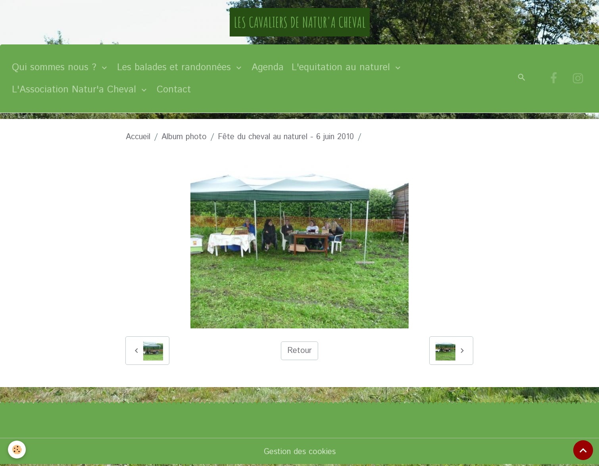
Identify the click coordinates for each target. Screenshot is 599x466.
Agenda (268, 67)
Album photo (184, 137)
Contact (174, 89)
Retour (299, 351)
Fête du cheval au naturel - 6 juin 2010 (286, 137)
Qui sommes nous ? (56, 67)
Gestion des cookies (300, 452)
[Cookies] (17, 449)
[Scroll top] (583, 450)
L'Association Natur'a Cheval (75, 89)
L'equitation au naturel (342, 67)
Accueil (138, 137)
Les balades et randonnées (175, 67)
